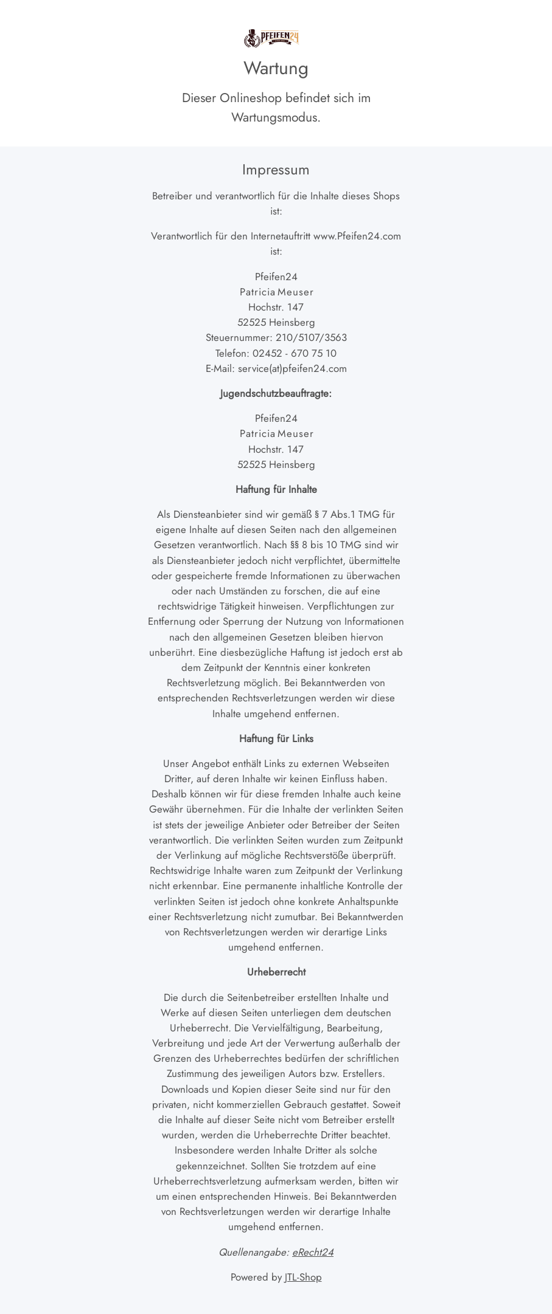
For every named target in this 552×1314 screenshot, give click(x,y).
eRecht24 (313, 1252)
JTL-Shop (303, 1277)
